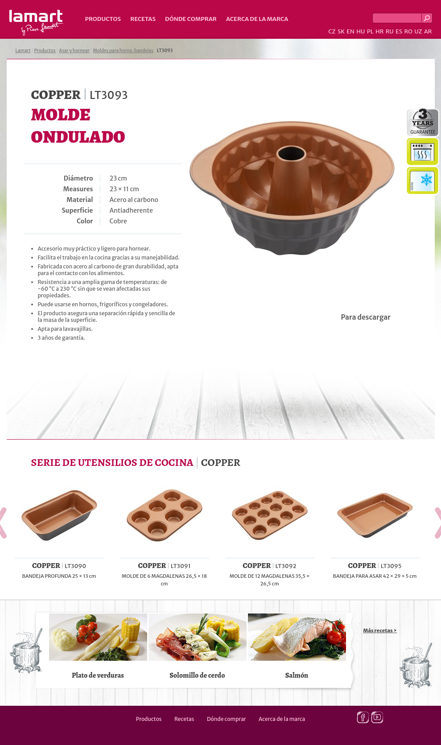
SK (341, 31)
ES (399, 31)
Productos (103, 19)
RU (390, 31)
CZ (331, 31)
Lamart (36, 23)
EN (350, 31)
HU (360, 31)
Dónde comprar (191, 19)
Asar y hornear (74, 51)
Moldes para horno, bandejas (123, 51)
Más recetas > (380, 630)
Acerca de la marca (257, 19)
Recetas (143, 19)
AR (428, 31)
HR (379, 31)
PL (370, 31)
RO (408, 31)
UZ (418, 31)
